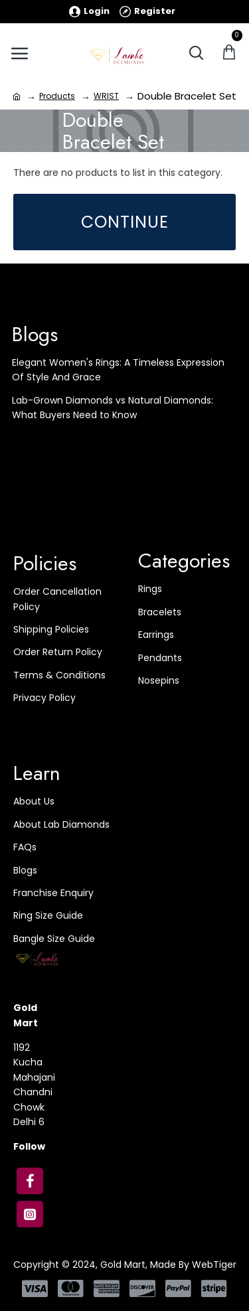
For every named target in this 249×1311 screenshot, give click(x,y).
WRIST (106, 96)
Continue (125, 222)
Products (57, 96)
